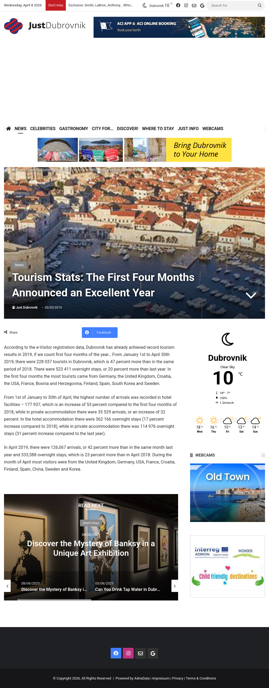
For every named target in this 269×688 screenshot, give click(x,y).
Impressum (161, 678)
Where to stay (158, 128)
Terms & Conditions (201, 678)
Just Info (188, 128)
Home (18, 170)
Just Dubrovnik (27, 307)
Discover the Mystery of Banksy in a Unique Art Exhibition (91, 547)
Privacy (177, 678)
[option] (91, 547)
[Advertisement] (134, 85)
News (20, 128)
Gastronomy (73, 128)
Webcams (212, 128)
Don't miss (91, 523)
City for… (102, 128)
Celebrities (42, 128)
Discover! (127, 128)
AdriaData (142, 678)
